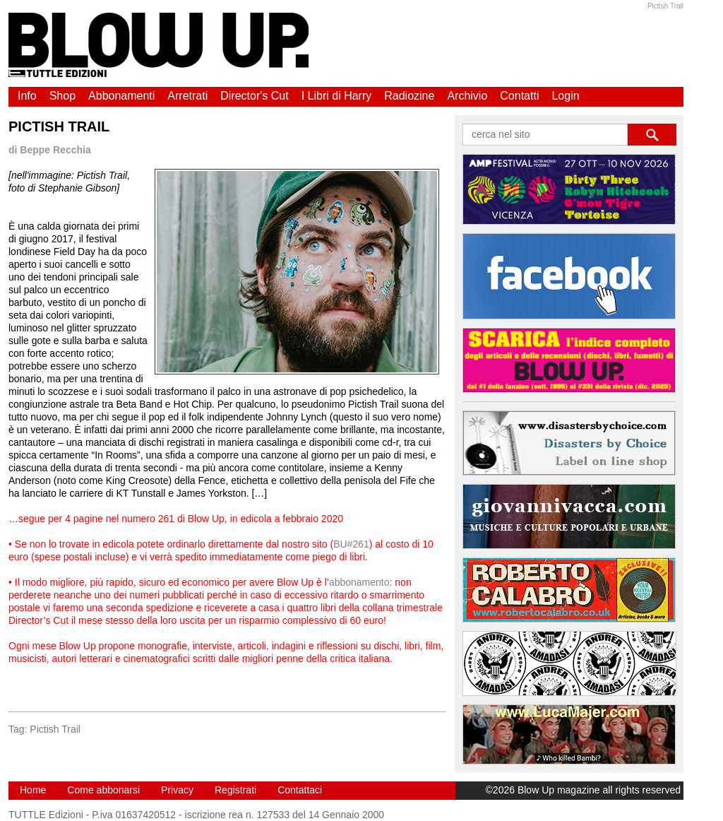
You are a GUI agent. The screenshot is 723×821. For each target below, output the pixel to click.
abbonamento (359, 582)
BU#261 (351, 544)
